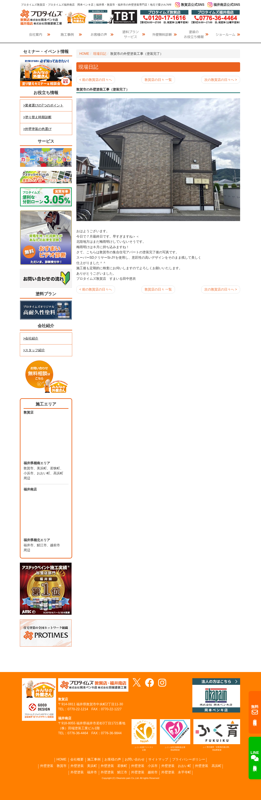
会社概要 (77, 759)
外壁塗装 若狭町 (114, 766)
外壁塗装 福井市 (84, 772)
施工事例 (94, 759)
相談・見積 (255, 712)
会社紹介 (31, 338)
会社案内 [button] (35, 34)
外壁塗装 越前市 (144, 772)
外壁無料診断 (162, 34)
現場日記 (99, 53)
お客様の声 (99, 34)
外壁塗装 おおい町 (176, 766)
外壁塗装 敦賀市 (53, 766)
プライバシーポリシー (188, 759)
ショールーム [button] (225, 34)
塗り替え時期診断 (38, 117)
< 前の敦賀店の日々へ (95, 79)
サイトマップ (158, 759)
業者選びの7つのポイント (44, 105)
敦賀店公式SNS (192, 4)
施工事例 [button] (67, 34)
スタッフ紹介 (35, 350)
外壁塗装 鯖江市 (114, 772)
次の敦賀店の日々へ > (220, 79)
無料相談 (255, 758)
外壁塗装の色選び (38, 129)
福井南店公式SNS (226, 4)
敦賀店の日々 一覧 (158, 79)
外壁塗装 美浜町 (84, 766)
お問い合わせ (135, 759)
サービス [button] (130, 34)
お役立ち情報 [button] (193, 34)
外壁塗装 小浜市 (144, 766)
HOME (84, 53)
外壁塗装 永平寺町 (176, 772)
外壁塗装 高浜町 (208, 766)
